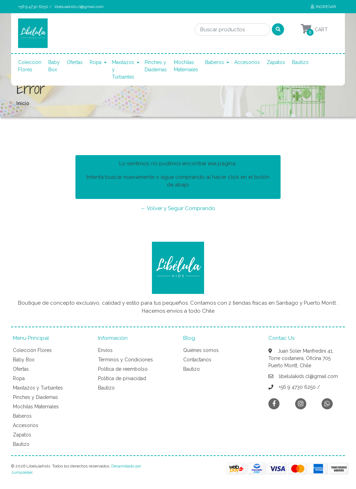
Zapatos (276, 62)
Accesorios (247, 62)
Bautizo (300, 62)
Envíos (105, 350)
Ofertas (75, 62)
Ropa (96, 62)
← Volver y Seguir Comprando (177, 208)
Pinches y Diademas (156, 65)
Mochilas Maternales (186, 65)
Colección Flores (29, 65)
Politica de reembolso (123, 369)
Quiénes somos (201, 350)
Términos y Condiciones (125, 359)
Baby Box (54, 65)
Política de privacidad (122, 378)
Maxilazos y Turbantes (123, 69)
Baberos (214, 62)
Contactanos (197, 359)
